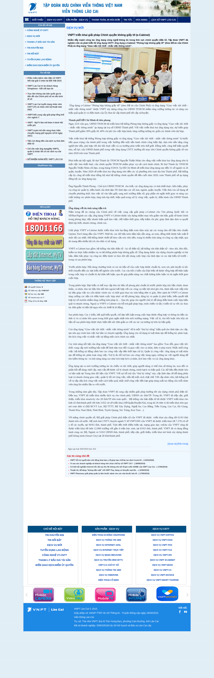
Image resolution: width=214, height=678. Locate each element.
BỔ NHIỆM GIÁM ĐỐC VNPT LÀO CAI (45, 159)
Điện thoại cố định (108, 580)
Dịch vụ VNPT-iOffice (162, 535)
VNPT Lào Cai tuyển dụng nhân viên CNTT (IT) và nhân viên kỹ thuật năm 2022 (44, 107)
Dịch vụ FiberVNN (108, 575)
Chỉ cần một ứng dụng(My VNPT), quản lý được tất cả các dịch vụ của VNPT (44, 151)
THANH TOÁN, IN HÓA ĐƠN (106, 20)
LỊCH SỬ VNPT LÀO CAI (163, 20)
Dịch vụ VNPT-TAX (162, 550)
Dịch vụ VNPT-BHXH (162, 565)
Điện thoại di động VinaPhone (108, 535)
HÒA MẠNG (141, 20)
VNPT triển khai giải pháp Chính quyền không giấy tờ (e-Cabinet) (109, 35)
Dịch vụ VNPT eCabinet (162, 560)
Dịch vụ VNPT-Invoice (162, 575)
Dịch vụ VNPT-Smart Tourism (163, 580)
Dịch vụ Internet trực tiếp (108, 550)
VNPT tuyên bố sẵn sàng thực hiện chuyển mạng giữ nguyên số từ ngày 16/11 (45, 133)
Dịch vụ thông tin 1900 (108, 540)
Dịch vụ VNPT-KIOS (162, 540)
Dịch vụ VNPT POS (162, 545)
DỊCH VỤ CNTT (54, 20)
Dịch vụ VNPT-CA (162, 570)
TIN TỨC (128, 20)
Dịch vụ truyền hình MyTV (108, 560)
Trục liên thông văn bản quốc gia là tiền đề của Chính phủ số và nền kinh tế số (45, 96)
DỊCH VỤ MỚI (75, 27)
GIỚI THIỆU (37, 20)
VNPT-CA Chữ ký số (108, 565)
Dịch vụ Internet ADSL (108, 545)
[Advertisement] (128, 500)
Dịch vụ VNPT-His (162, 555)
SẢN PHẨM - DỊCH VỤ (77, 20)
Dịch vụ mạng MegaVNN (108, 555)
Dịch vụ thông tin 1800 (108, 570)
